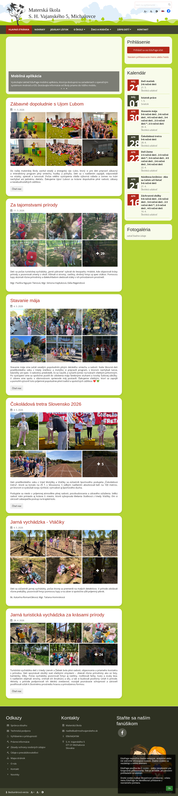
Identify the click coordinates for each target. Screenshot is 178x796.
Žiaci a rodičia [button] (101, 29)
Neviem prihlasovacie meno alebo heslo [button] (148, 57)
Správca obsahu (19, 725)
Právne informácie (20, 741)
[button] (162, 11)
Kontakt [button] (142, 29)
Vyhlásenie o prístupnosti (24, 736)
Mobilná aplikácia (26, 76)
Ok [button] (169, 788)
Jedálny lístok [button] (59, 29)
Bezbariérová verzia (17, 792)
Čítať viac (17, 189)
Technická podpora (20, 730)
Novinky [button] (39, 29)
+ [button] (145, 11)
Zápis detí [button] (124, 29)
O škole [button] (80, 29)
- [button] (151, 11)
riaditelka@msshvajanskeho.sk (82, 730)
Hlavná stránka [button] (19, 29)
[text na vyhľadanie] (153, 5)
